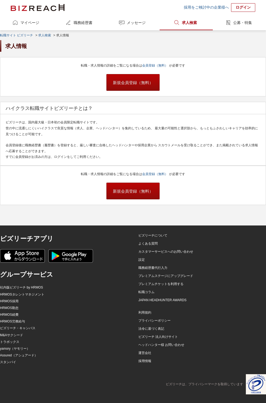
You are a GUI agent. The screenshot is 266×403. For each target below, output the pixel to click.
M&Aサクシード (11, 335)
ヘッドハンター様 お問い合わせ (161, 345)
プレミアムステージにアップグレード (165, 276)
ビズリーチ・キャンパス (17, 328)
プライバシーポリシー (154, 320)
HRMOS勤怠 (9, 308)
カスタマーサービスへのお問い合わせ (165, 251)
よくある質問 (148, 243)
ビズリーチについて (152, 235)
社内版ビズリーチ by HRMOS (21, 287)
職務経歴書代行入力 (152, 268)
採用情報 (144, 361)
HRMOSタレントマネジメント (22, 294)
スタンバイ (8, 362)
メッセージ (136, 22)
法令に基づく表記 (151, 329)
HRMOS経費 (9, 315)
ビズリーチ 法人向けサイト (158, 337)
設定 (141, 260)
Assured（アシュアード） (19, 355)
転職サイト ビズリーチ (16, 35)
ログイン (243, 7)
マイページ (29, 22)
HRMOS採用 (9, 301)
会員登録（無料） (155, 65)
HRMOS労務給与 (12, 321)
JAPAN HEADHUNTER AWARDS (162, 300)
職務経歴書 (83, 22)
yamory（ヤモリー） (15, 348)
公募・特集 (242, 22)
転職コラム (146, 292)
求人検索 (189, 22)
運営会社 (144, 353)
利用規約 (144, 312)
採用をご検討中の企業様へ (206, 7)
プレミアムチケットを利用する (161, 284)
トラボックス (9, 342)
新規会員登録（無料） (133, 82)
